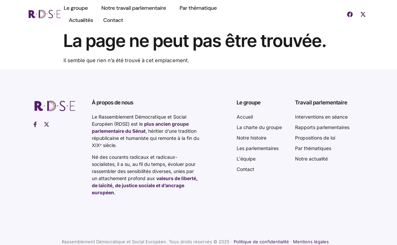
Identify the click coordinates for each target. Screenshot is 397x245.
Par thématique (198, 7)
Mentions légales (311, 241)
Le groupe (77, 7)
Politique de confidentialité (261, 241)
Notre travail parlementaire (135, 7)
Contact (113, 20)
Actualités (81, 20)
